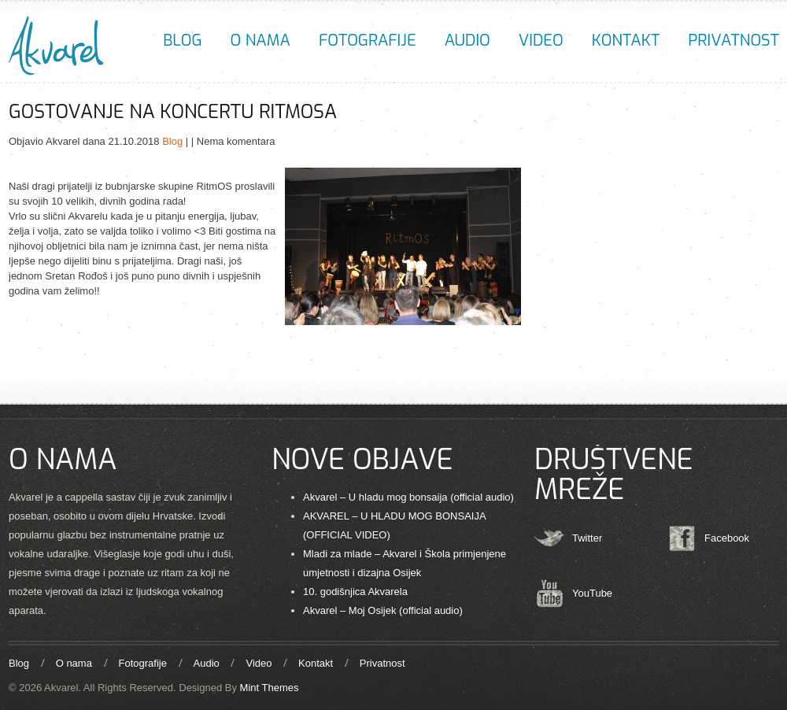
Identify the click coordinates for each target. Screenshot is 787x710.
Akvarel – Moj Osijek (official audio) (383, 610)
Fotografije (367, 40)
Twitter (587, 538)
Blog (182, 40)
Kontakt (626, 40)
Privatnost (733, 40)
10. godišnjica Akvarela (355, 591)
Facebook (726, 538)
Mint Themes (269, 687)
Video (541, 40)
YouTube (592, 593)
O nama (260, 40)
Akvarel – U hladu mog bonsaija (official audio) (408, 497)
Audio (467, 40)
